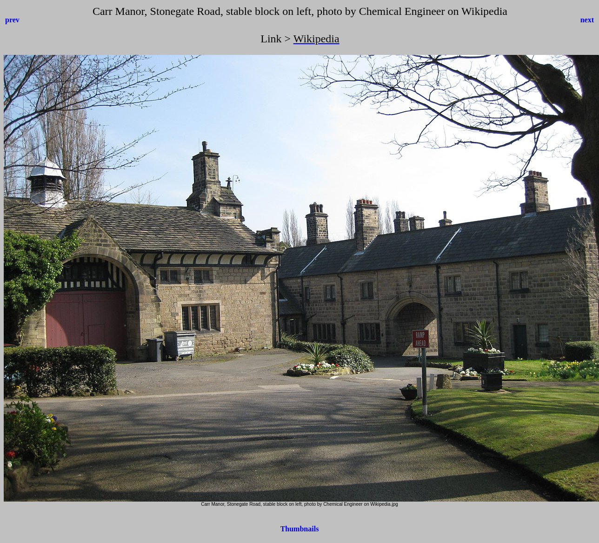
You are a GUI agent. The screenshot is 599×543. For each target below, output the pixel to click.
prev (12, 20)
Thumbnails (299, 529)
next (587, 20)
